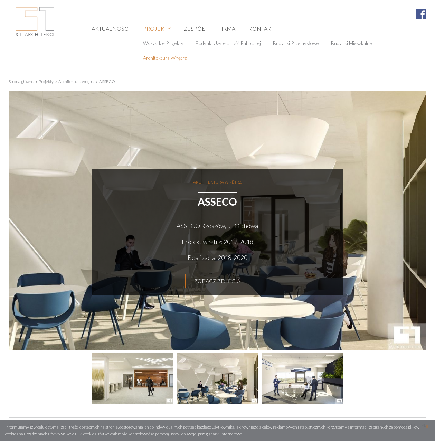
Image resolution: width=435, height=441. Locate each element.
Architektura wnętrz (165, 58)
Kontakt (261, 28)
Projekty (157, 28)
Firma (226, 28)
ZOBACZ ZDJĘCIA (217, 281)
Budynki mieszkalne (351, 43)
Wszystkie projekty (163, 43)
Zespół (194, 28)
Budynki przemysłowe (296, 43)
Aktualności (111, 28)
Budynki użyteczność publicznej (228, 43)
